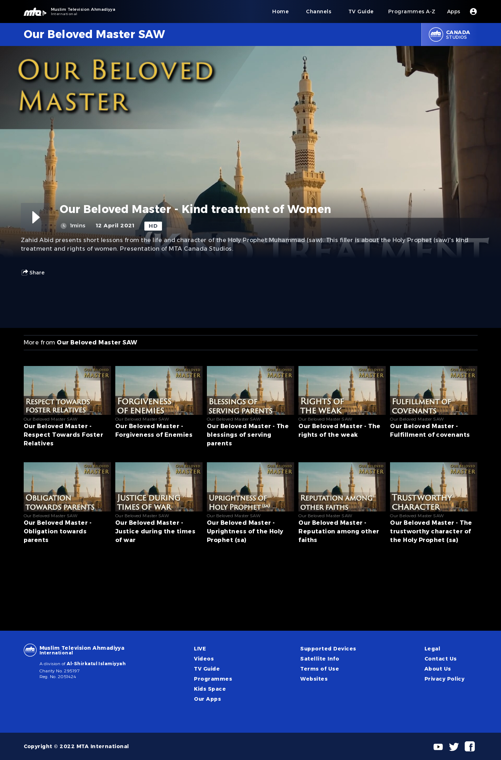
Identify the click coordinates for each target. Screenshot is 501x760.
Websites (314, 679)
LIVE (200, 648)
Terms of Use (319, 669)
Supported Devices (328, 648)
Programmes (213, 679)
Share (33, 272)
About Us (438, 669)
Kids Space (210, 689)
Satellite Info (319, 658)
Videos (204, 658)
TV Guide (207, 669)
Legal (432, 648)
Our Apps (207, 699)
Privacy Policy (445, 679)
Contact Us (441, 658)
